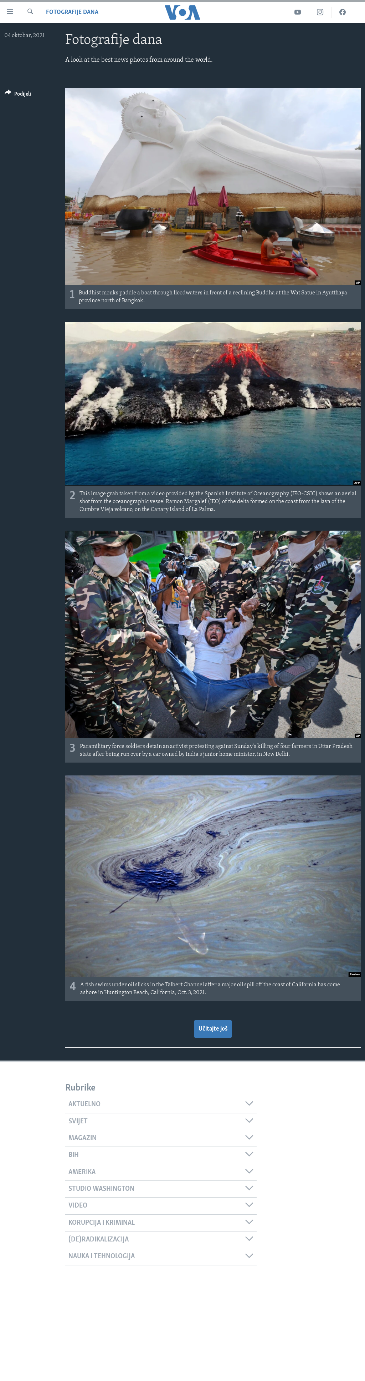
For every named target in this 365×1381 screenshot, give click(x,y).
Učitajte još (213, 1029)
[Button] (18, 95)
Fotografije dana (72, 12)
